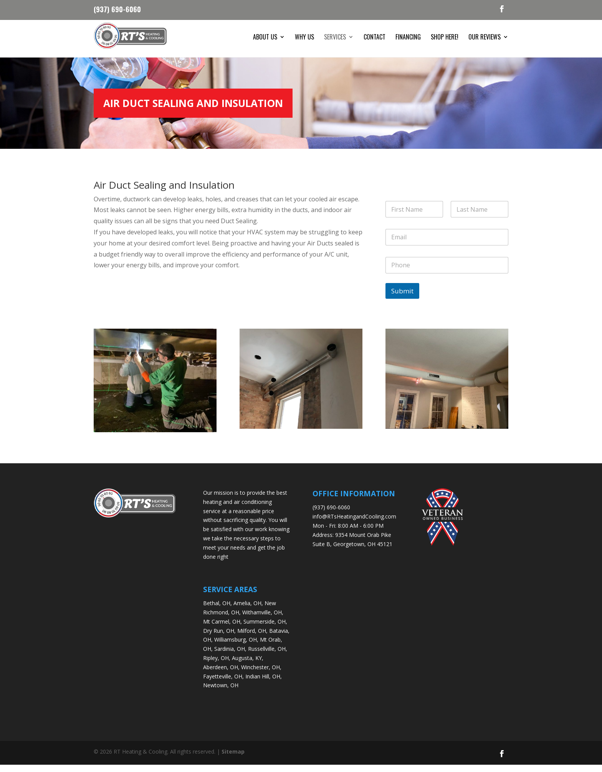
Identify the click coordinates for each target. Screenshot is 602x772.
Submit (402, 297)
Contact (374, 37)
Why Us (304, 37)
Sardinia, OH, (230, 655)
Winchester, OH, (261, 674)
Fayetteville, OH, (223, 683)
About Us (265, 37)
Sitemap (233, 758)
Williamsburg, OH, (236, 646)
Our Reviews (484, 37)
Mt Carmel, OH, (222, 628)
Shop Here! (444, 37)
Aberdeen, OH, (221, 674)
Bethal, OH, (217, 610)
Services (335, 37)
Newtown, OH (220, 692)
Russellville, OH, (267, 655)
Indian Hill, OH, (263, 683)
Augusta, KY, (247, 664)
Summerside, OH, (265, 628)
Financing (408, 37)
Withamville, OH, (262, 619)
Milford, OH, (252, 637)
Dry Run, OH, (219, 637)
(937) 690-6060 (117, 8)
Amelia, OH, (248, 610)
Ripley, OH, (216, 664)
